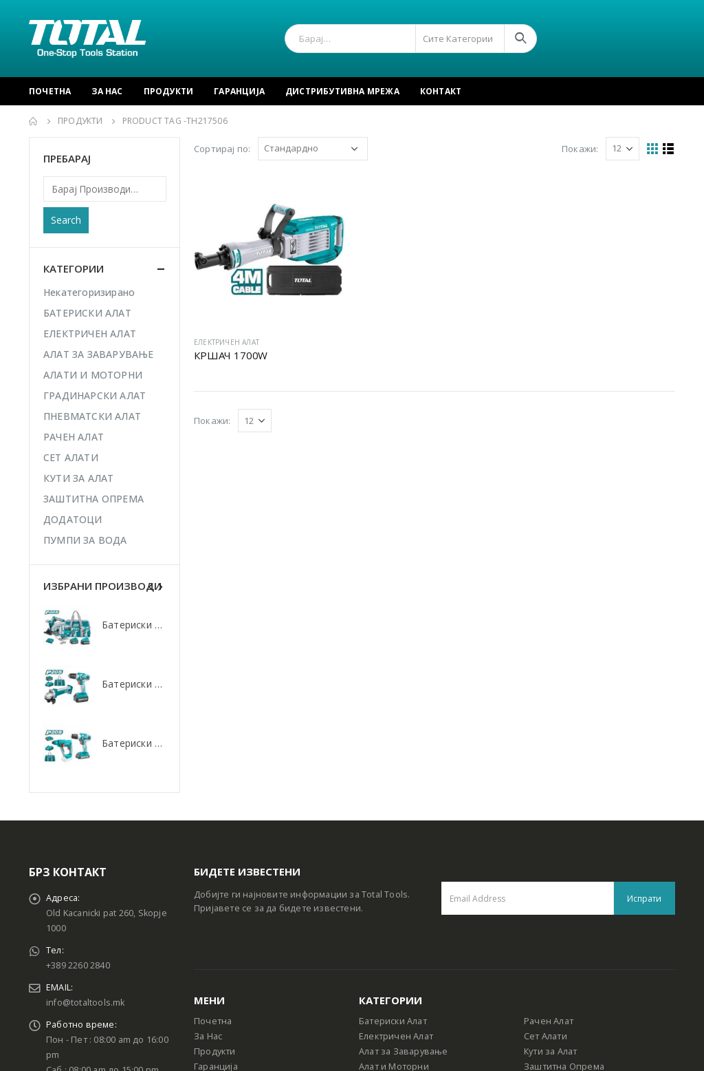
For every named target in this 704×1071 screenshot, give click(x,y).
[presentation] (151, 585)
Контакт (440, 91)
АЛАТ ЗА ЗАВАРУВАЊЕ (98, 354)
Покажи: (580, 148)
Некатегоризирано (89, 292)
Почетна (50, 91)
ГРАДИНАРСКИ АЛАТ (94, 395)
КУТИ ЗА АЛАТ (78, 478)
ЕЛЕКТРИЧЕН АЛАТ (226, 342)
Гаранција (239, 91)
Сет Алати (545, 1036)
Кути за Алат (550, 1051)
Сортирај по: (222, 148)
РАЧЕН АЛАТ (73, 436)
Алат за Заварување (403, 1051)
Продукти (169, 91)
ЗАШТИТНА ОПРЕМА (93, 498)
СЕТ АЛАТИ (70, 457)
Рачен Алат (548, 1021)
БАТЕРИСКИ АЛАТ (87, 312)
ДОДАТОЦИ (72, 519)
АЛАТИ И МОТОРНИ (92, 374)
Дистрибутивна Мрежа (342, 91)
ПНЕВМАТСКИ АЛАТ (92, 416)
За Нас (106, 91)
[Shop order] (313, 148)
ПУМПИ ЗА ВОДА (85, 540)
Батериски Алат (393, 1021)
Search (66, 219)
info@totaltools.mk (85, 1002)
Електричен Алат (396, 1036)
